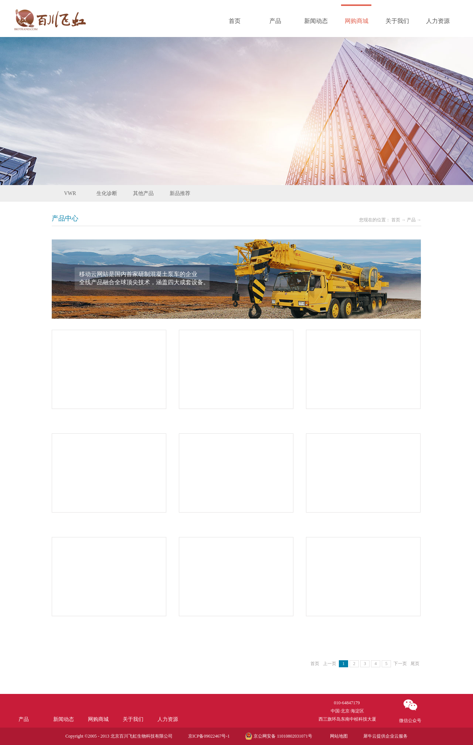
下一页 (400, 663)
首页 (235, 21)
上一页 (329, 663)
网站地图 (338, 736)
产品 (411, 219)
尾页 (415, 663)
